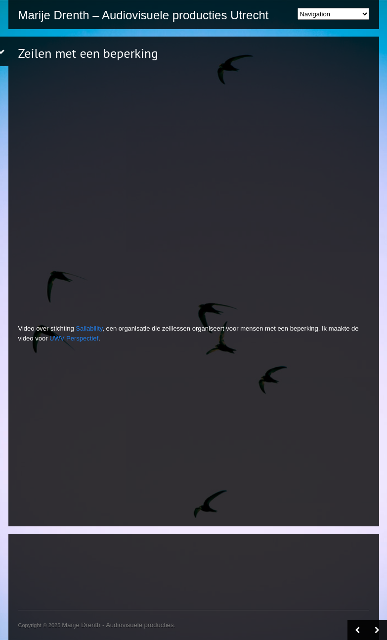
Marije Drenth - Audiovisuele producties (117, 625)
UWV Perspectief (73, 338)
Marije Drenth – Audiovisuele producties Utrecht (143, 15)
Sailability (89, 328)
